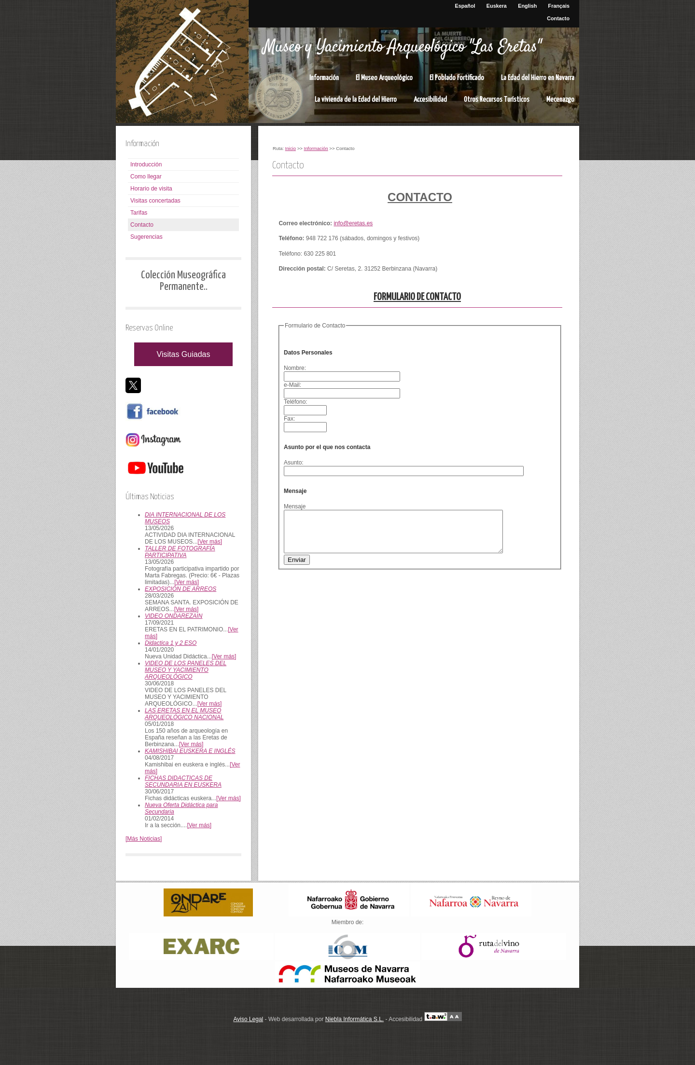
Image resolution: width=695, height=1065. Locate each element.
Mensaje (295, 506)
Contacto (558, 18)
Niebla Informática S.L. (354, 1019)
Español (465, 6)
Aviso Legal (248, 1019)
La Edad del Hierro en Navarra (537, 78)
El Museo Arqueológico (384, 78)
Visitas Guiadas (183, 354)
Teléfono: (297, 401)
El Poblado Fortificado (457, 78)
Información (324, 78)
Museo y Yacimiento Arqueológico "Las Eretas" (402, 47)
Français (559, 6)
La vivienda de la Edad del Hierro (356, 99)
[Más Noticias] (143, 838)
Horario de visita (151, 188)
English (527, 6)
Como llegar (146, 176)
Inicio (290, 148)
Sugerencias (146, 236)
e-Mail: (294, 385)
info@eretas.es (353, 223)
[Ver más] (209, 541)
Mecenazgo (560, 99)
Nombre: (296, 368)
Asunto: (295, 462)
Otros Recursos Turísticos (496, 99)
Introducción (146, 164)
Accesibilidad (430, 99)
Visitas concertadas (155, 200)
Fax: (291, 418)
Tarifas (138, 212)
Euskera (496, 6)
